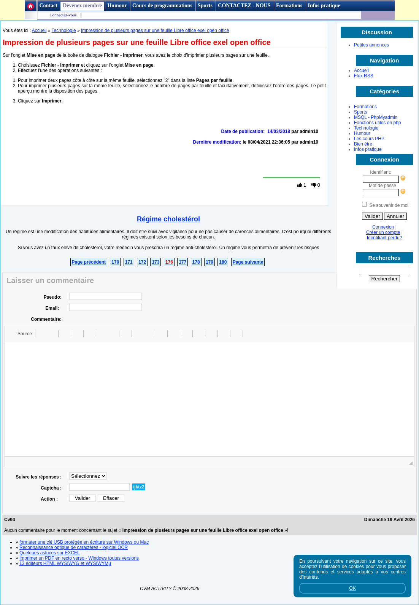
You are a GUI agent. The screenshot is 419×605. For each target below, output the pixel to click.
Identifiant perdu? (384, 237)
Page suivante (248, 262)
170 (115, 262)
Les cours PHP (369, 138)
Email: (53, 308)
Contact (48, 5)
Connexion (383, 227)
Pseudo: (53, 297)
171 (129, 262)
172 (142, 262)
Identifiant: (380, 172)
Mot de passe (384, 185)
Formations (289, 5)
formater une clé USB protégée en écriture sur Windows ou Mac (84, 542)
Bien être (363, 144)
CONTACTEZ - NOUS (245, 5)
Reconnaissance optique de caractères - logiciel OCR (73, 547)
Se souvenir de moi (388, 205)
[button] (21, 334)
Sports (205, 5)
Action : (51, 499)
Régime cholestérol (168, 219)
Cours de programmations (162, 5)
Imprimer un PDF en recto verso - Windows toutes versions (79, 558)
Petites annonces (371, 45)
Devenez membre (82, 5)
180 (223, 262)
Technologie (366, 128)
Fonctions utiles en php (377, 122)
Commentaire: (46, 319)
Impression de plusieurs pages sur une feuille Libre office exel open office (155, 30)
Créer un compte (383, 232)
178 (196, 262)
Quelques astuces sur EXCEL (49, 552)
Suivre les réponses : (39, 477)
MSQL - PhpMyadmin (375, 117)
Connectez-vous (63, 15)
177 (182, 262)
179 (209, 262)
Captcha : (51, 488)
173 (155, 262)
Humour (117, 5)
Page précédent (89, 262)
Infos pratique (324, 5)
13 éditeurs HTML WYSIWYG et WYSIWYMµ (65, 563)
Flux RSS (363, 75)
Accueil (361, 70)
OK (352, 588)
